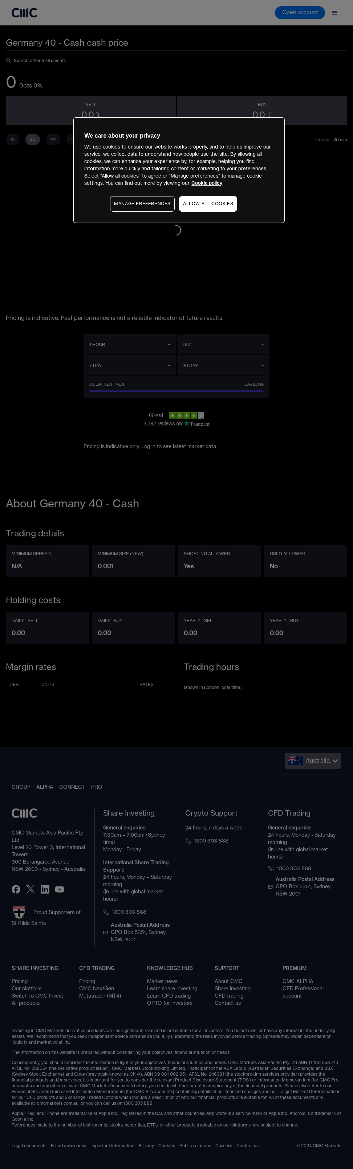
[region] (179, 170)
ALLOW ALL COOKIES (208, 204)
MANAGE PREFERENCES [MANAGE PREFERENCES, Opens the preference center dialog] (142, 204)
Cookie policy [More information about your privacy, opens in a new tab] (206, 183)
